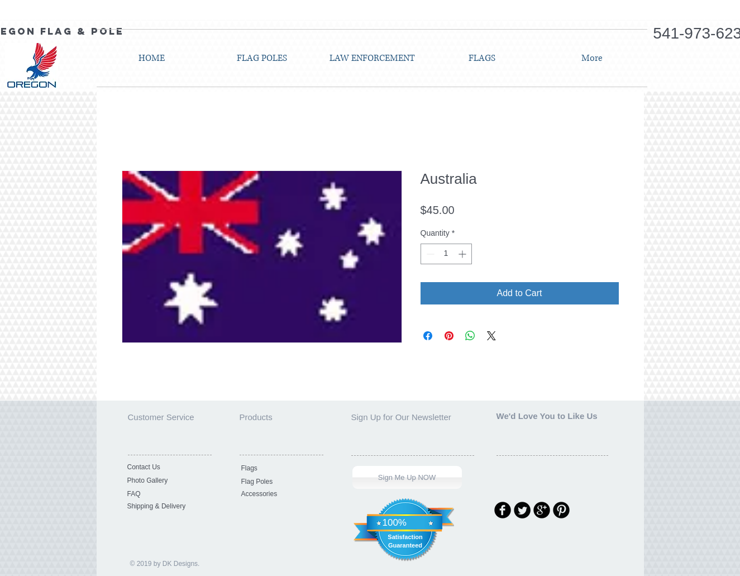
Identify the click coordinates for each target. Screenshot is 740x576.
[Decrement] (429, 254)
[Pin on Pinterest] (449, 335)
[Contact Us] (165, 467)
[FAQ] (165, 494)
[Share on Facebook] (428, 335)
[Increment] (463, 254)
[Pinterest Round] (561, 510)
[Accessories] (279, 494)
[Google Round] (541, 510)
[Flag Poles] (279, 482)
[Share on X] (491, 335)
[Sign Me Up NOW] (407, 477)
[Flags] (279, 468)
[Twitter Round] (522, 510)
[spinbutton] (446, 254)
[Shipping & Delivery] (165, 506)
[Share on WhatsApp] (470, 335)
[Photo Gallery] (165, 480)
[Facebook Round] (502, 510)
